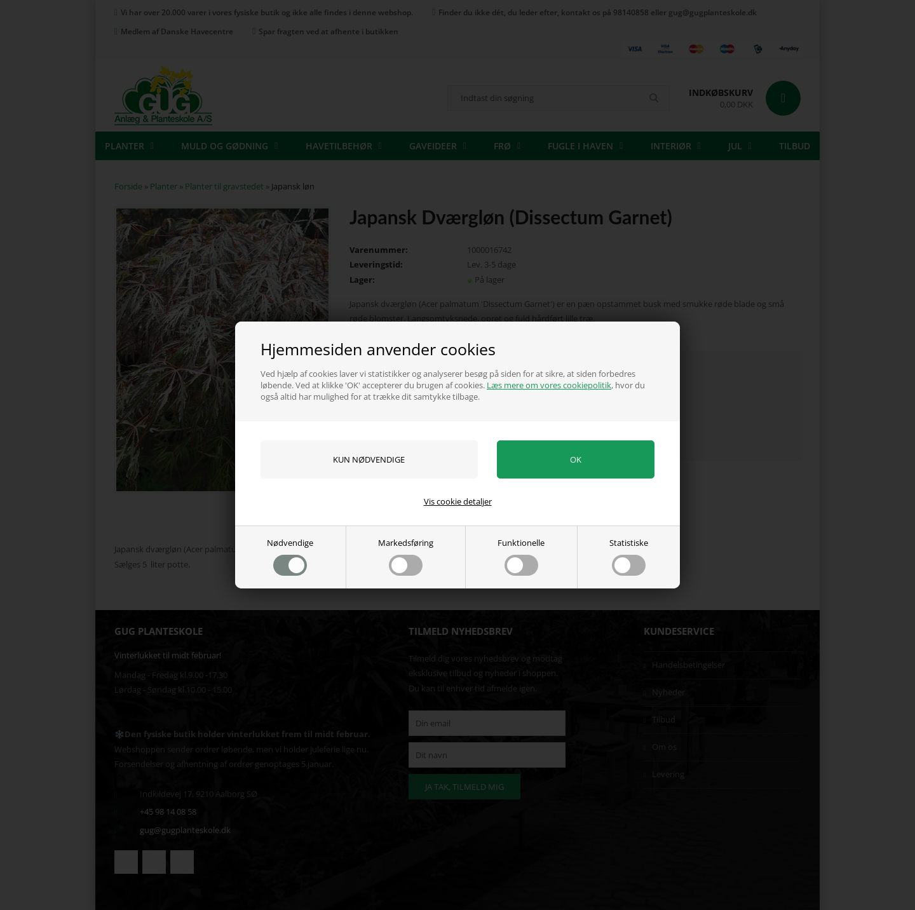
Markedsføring (405, 556)
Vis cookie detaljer (458, 501)
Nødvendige (290, 556)
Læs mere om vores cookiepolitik (549, 385)
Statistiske (628, 556)
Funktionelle (521, 556)
